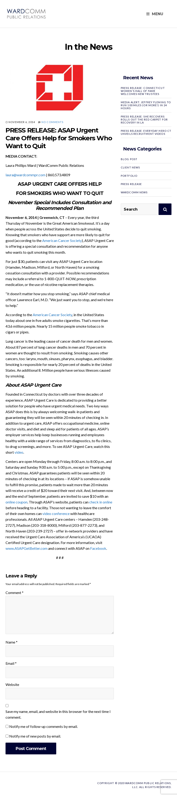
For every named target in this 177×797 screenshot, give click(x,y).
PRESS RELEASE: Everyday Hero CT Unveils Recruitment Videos (146, 132)
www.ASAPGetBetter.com (26, 548)
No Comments (52, 122)
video (19, 452)
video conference (56, 513)
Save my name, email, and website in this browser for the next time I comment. (58, 714)
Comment (15, 592)
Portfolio (129, 175)
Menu (154, 14)
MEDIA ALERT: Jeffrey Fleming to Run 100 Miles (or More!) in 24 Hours (146, 105)
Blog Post (129, 159)
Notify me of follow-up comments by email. (43, 726)
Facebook (98, 548)
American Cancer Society (62, 240)
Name (12, 642)
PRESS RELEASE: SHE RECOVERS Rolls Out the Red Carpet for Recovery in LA (144, 119)
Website (12, 684)
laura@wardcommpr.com (25, 175)
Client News (130, 167)
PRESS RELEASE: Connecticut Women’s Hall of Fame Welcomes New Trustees (143, 90)
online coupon (16, 502)
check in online (100, 502)
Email (11, 663)
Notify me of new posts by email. (35, 736)
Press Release (131, 183)
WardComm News (134, 192)
